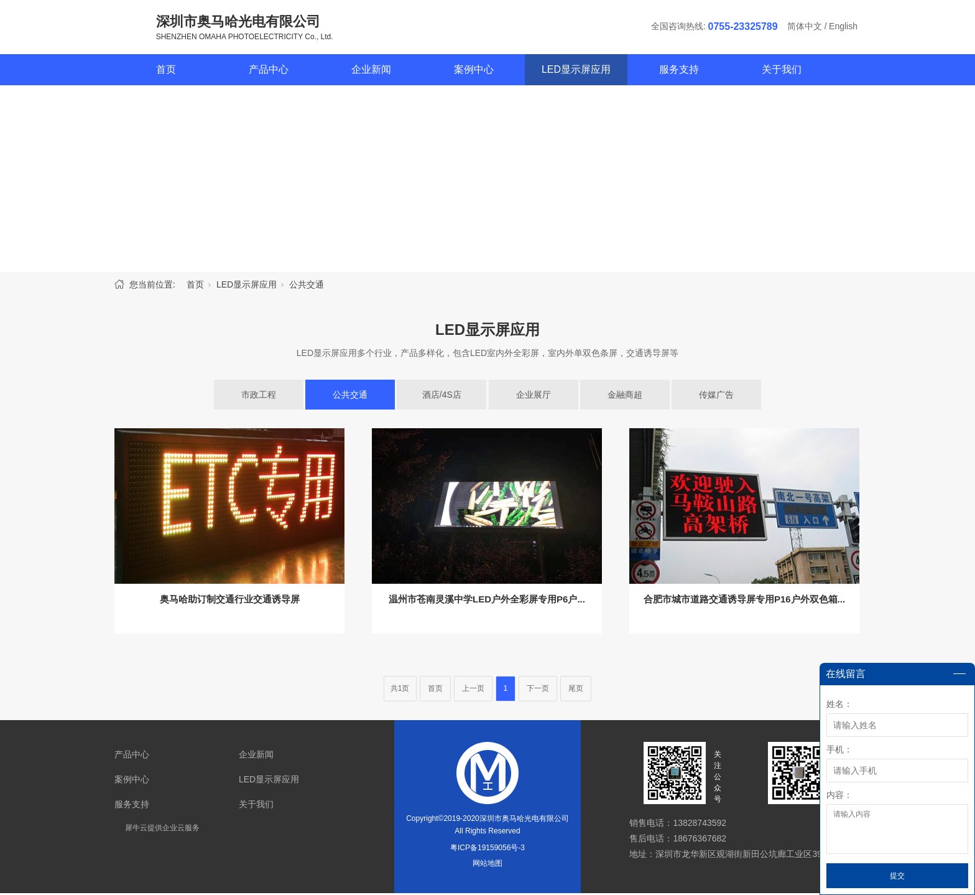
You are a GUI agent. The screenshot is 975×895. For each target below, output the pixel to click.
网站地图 (487, 865)
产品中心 (269, 71)
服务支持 (679, 71)
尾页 (575, 690)
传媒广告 (716, 396)
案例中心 (474, 71)
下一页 (538, 690)
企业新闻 (371, 71)
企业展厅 (533, 396)
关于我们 (782, 71)
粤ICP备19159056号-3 (487, 849)
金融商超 (625, 396)
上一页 (473, 690)
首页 (166, 71)
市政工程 (258, 396)
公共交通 (306, 286)
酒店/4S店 (441, 396)
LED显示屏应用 (576, 71)
